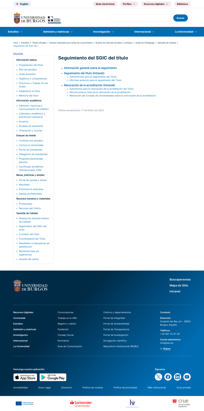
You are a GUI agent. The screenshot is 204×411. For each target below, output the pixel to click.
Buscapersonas (180, 279)
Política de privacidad (125, 387)
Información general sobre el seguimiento (90, 68)
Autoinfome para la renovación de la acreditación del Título (101, 88)
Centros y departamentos (117, 312)
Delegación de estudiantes (33, 154)
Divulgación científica (115, 340)
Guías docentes (27, 74)
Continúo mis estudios (31, 140)
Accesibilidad (20, 387)
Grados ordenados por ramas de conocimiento (70, 42)
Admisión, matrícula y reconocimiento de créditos (34, 107)
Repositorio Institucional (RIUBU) (121, 346)
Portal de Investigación (115, 335)
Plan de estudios (28, 69)
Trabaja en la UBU (67, 318)
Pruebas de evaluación (31, 126)
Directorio (66, 387)
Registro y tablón (67, 323)
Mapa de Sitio (179, 285)
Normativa (63, 340)
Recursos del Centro (30, 208)
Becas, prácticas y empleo (30, 175)
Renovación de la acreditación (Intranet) (89, 85)
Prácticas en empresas (31, 189)
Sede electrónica (105, 4)
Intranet (175, 291)
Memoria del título (29, 95)
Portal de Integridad (114, 318)
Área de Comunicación (70, 346)
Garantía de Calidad (167, 42)
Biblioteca (182, 4)
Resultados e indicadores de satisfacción (34, 245)
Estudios (13, 31)
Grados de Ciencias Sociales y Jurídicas (113, 42)
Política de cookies (93, 387)
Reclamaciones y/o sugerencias (29, 253)
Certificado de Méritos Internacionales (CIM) (31, 168)
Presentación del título (31, 65)
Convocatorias (65, 312)
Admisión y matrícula (56, 31)
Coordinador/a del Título (32, 238)
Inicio (15, 42)
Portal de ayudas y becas (32, 180)
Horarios (23, 121)
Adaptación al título (29, 91)
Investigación (101, 31)
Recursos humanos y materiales (33, 198)
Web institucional (157, 387)
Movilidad (24, 184)
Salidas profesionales (30, 193)
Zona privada (184, 387)
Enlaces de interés (26, 135)
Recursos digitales (23, 312)
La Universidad (184, 31)
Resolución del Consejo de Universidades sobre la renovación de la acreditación (113, 95)
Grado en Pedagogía (145, 42)
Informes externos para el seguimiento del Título (96, 80)
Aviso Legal (44, 387)
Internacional (142, 31)
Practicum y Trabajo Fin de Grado (33, 85)
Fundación (63, 329)
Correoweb (19, 318)
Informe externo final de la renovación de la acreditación (100, 92)
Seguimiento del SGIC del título (32, 228)
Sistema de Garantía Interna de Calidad (34, 220)
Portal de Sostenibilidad (116, 323)
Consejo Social (66, 335)
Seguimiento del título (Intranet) (84, 73)
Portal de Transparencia (116, 329)
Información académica (28, 100)
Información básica (26, 59)
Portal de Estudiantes (30, 149)
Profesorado (25, 203)
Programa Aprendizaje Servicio (31, 160)
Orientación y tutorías (30, 130)
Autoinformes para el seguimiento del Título (93, 76)
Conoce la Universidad (31, 145)
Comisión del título (29, 234)
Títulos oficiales (39, 42)
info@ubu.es (166, 342)
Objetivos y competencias (33, 78)
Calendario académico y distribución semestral (32, 115)
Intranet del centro (29, 259)
